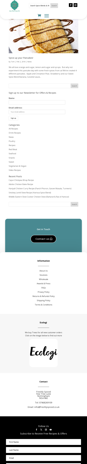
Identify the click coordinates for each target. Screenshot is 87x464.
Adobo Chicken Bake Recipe (21, 184)
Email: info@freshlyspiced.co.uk (43, 407)
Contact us (42, 238)
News (29, 62)
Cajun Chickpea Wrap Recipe (21, 180)
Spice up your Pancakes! (21, 57)
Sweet (11, 162)
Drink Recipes (15, 133)
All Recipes (13, 128)
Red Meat (13, 149)
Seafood (12, 153)
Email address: (15, 107)
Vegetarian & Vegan (17, 166)
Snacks (12, 157)
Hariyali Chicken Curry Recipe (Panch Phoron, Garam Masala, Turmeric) (40, 188)
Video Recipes (15, 170)
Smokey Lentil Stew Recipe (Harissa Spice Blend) (30, 192)
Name (11, 98)
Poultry (12, 141)
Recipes (12, 145)
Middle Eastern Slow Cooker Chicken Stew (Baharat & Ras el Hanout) (39, 196)
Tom (13, 62)
